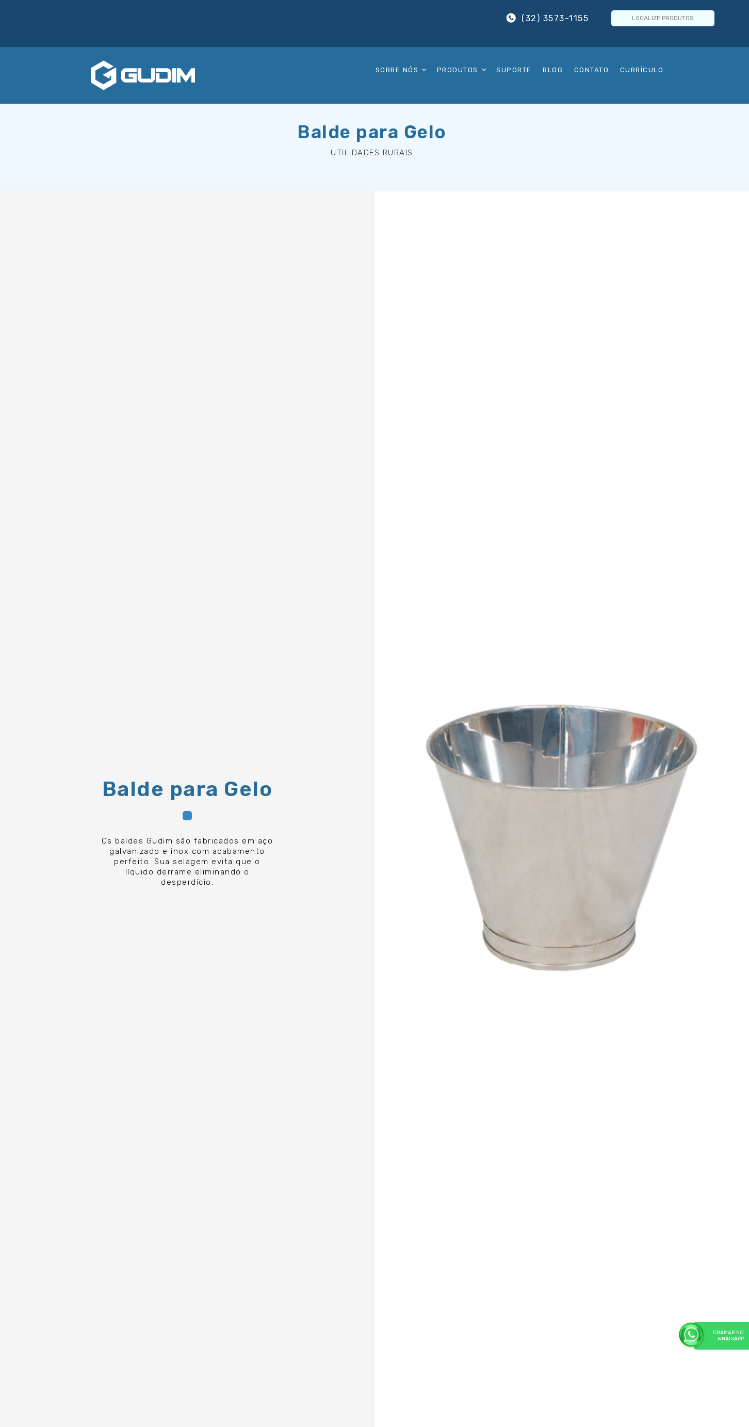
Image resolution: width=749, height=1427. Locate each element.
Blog (553, 70)
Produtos (461, 70)
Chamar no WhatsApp (719, 1335)
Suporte (514, 70)
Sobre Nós (401, 70)
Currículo (642, 70)
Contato (591, 70)
